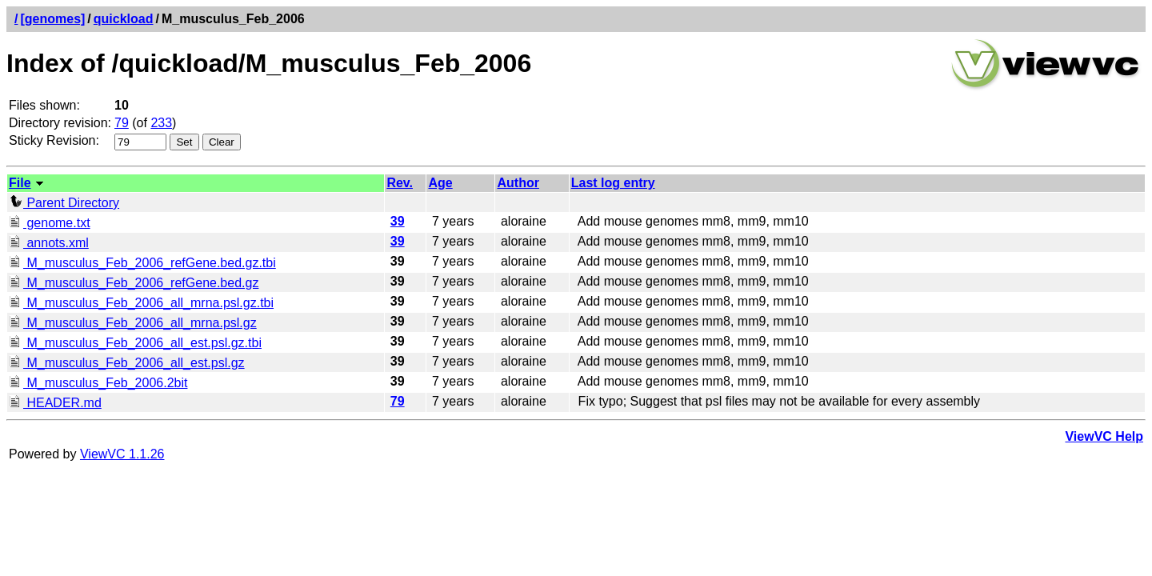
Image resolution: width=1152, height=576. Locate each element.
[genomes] (52, 19)
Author (517, 183)
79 (121, 123)
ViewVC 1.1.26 (122, 454)
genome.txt (49, 223)
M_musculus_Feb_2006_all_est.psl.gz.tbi (135, 343)
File (20, 183)
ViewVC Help (1104, 436)
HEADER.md (55, 403)
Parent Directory (64, 203)
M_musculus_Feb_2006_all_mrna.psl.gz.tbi (141, 303)
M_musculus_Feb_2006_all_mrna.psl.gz (133, 323)
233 (161, 123)
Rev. (399, 183)
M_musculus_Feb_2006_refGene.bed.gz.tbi (142, 263)
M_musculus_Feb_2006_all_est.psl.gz (127, 363)
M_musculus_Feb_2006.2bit (98, 383)
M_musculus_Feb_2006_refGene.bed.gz (133, 283)
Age (440, 183)
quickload (124, 19)
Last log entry (613, 183)
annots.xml (49, 243)
